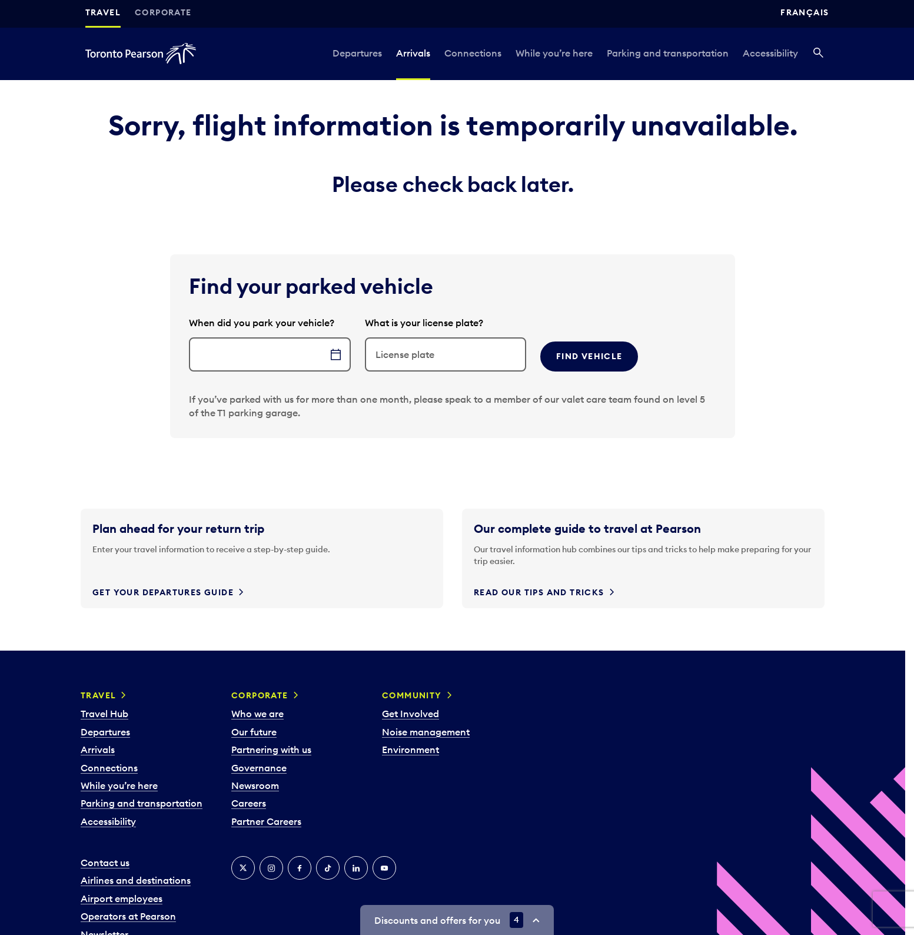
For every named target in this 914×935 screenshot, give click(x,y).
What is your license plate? (424, 323)
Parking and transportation (668, 53)
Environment (410, 749)
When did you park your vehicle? (261, 323)
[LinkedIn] (356, 868)
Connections (472, 53)
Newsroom (255, 785)
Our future (254, 732)
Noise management (426, 732)
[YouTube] (384, 868)
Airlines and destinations (136, 880)
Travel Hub (104, 714)
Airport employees (121, 898)
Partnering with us (271, 749)
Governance (259, 768)
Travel (103, 12)
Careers (248, 803)
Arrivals (413, 53)
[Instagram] (271, 868)
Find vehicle (589, 356)
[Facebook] (299, 868)
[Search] (818, 53)
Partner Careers (266, 821)
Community (412, 695)
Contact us (105, 862)
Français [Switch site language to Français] (804, 12)
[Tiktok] (328, 868)
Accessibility (770, 53)
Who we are (257, 714)
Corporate (163, 12)
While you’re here (554, 53)
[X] (243, 868)
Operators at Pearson (128, 916)
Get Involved (410, 714)
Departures (357, 53)
